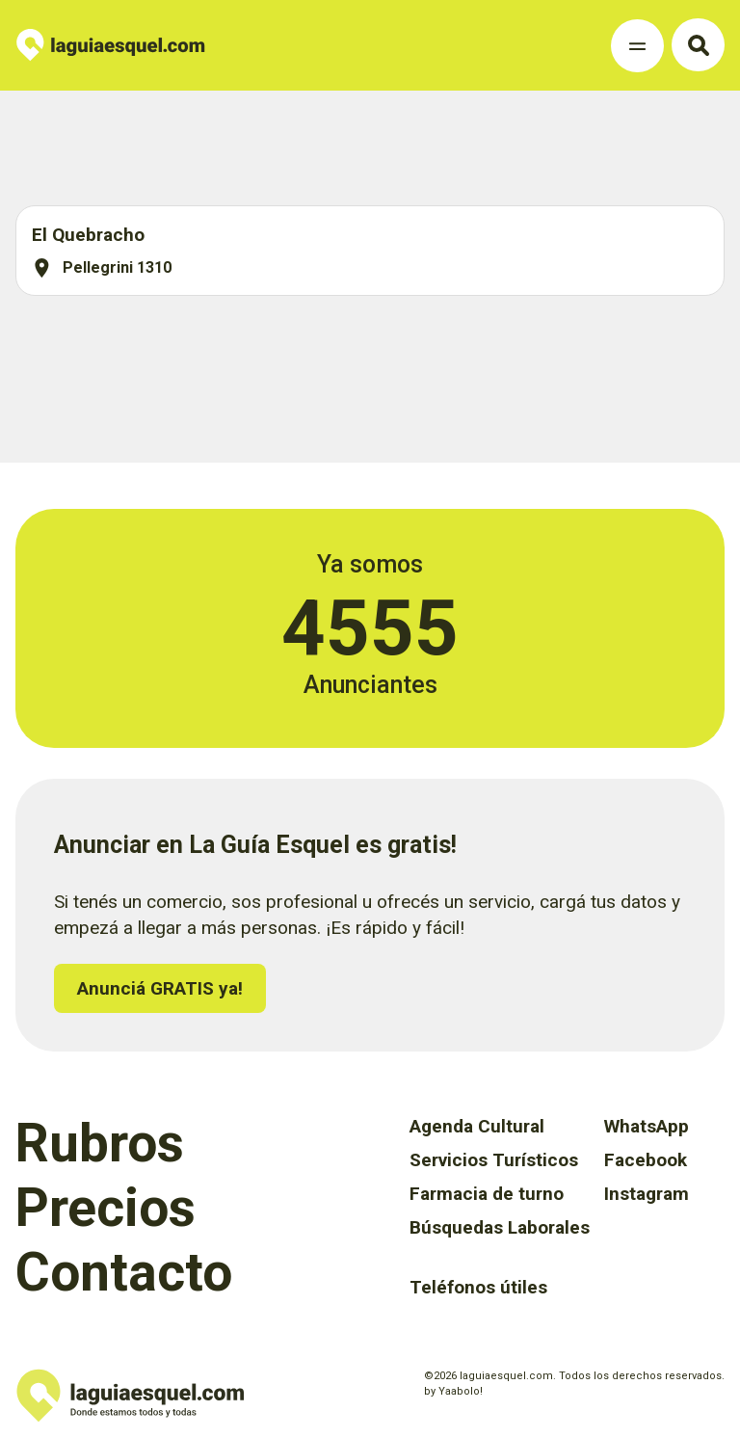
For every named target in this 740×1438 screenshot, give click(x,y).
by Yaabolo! (453, 1391)
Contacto (123, 1272)
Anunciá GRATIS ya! (160, 988)
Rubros (99, 1143)
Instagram (646, 1194)
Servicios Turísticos (494, 1160)
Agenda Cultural (477, 1126)
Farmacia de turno (487, 1194)
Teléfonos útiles (478, 1287)
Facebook (645, 1160)
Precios (105, 1208)
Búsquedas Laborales (500, 1227)
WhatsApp (646, 1126)
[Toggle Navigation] (637, 45)
